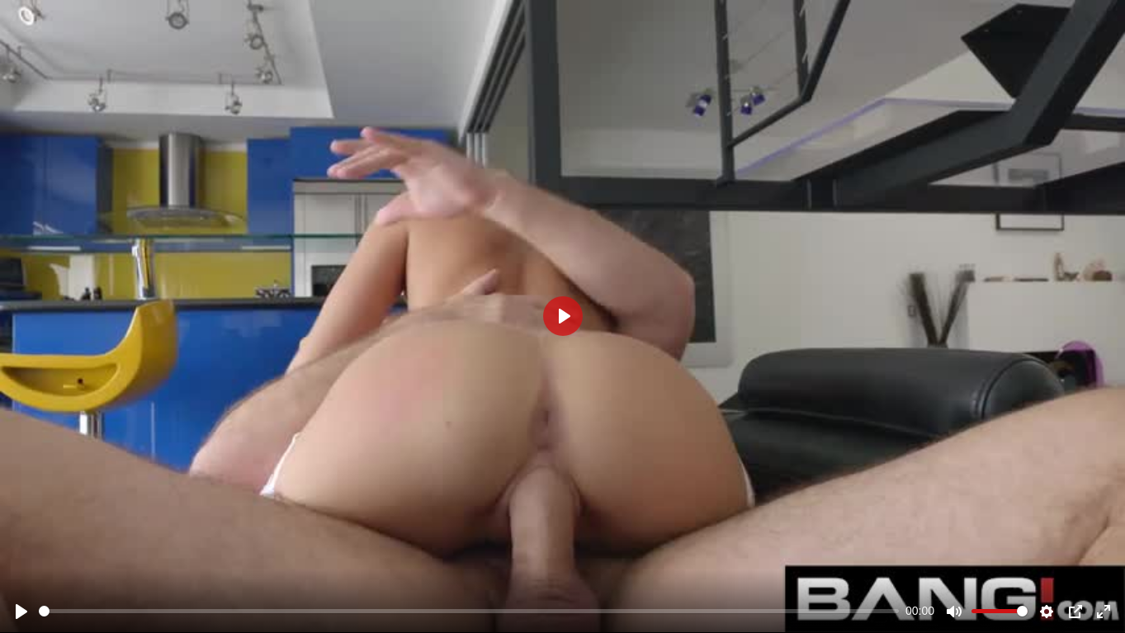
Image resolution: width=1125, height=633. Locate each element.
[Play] (21, 611)
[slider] (469, 611)
